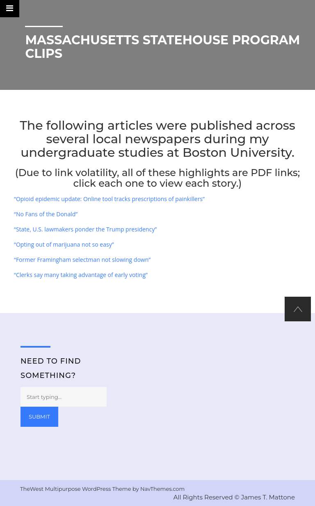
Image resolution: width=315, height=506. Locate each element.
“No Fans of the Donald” (46, 214)
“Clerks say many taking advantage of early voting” (81, 275)
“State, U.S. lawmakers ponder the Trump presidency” (85, 229)
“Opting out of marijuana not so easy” (64, 244)
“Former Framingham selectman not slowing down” (82, 259)
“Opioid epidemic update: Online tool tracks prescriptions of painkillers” (109, 199)
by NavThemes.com (158, 488)
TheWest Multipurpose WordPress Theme (76, 488)
